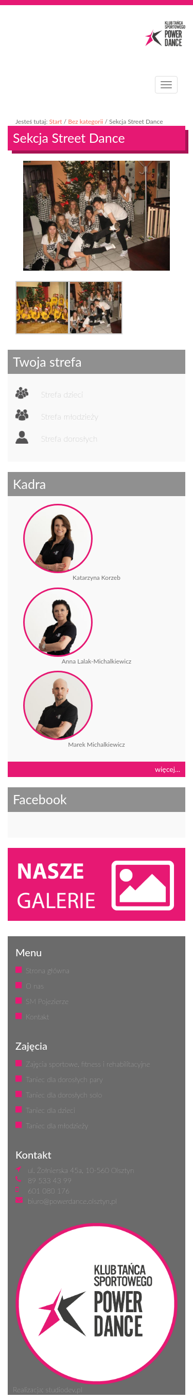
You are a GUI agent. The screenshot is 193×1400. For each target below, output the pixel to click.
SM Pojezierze (47, 1001)
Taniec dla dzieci (50, 1110)
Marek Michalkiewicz (96, 744)
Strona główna (47, 970)
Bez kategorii (85, 121)
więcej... (167, 769)
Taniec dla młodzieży (57, 1125)
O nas (35, 985)
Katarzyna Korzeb (96, 577)
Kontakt (37, 1016)
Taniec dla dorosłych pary (64, 1079)
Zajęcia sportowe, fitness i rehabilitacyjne (88, 1064)
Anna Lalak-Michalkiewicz (97, 661)
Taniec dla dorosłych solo (64, 1094)
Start (55, 121)
